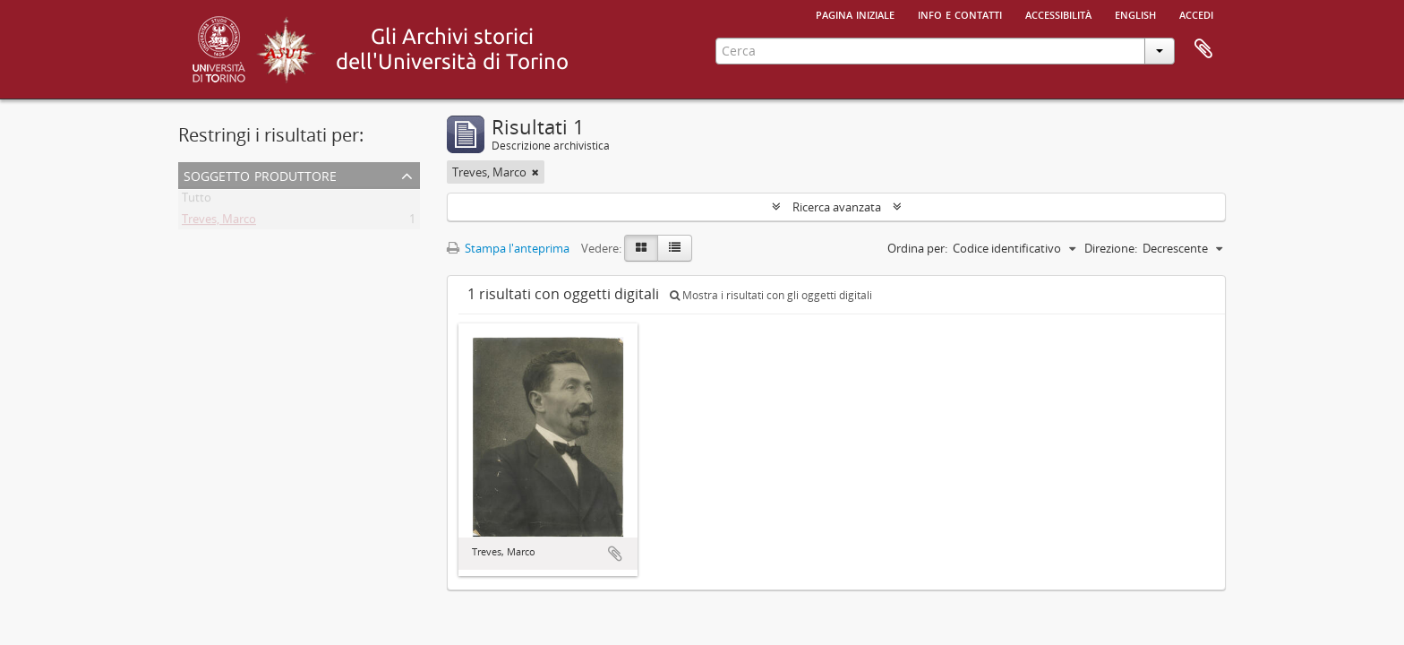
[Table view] (674, 248)
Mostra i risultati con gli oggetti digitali (771, 295)
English (1135, 13)
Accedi (1196, 13)
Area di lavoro (1203, 49)
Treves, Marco (219, 222)
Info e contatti (960, 13)
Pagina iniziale (855, 13)
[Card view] (641, 248)
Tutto (196, 201)
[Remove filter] (535, 172)
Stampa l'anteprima (508, 248)
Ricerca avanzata (837, 207)
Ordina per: (917, 248)
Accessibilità (1058, 13)
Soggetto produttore (260, 174)
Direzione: (1110, 248)
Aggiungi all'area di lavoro (615, 554)
